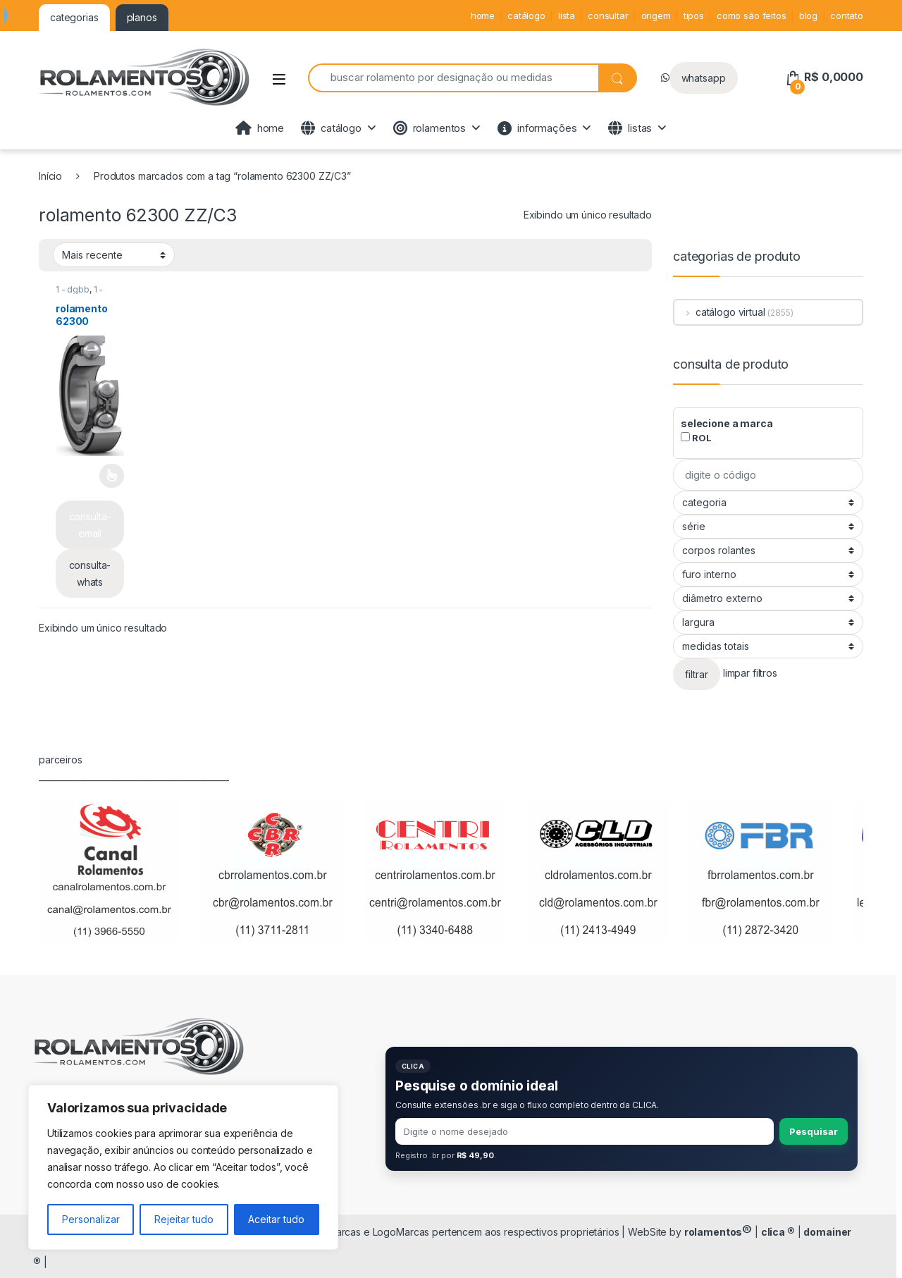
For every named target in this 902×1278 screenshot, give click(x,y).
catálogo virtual (719, 312)
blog (808, 15)
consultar (608, 15)
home (483, 15)
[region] (183, 1167)
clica (778, 1232)
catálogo (526, 15)
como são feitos (751, 15)
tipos (694, 15)
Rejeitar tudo (184, 1219)
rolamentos (429, 128)
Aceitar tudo (276, 1219)
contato (846, 15)
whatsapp (703, 78)
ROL (696, 437)
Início (50, 176)
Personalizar (91, 1219)
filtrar (696, 674)
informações (537, 128)
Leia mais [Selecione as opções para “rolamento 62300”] (111, 476)
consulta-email (90, 524)
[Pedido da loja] (114, 254)
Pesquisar (813, 1131)
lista (566, 15)
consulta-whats (90, 573)
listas (630, 128)
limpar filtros (750, 674)
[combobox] (453, 77)
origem (656, 15)
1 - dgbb (72, 289)
